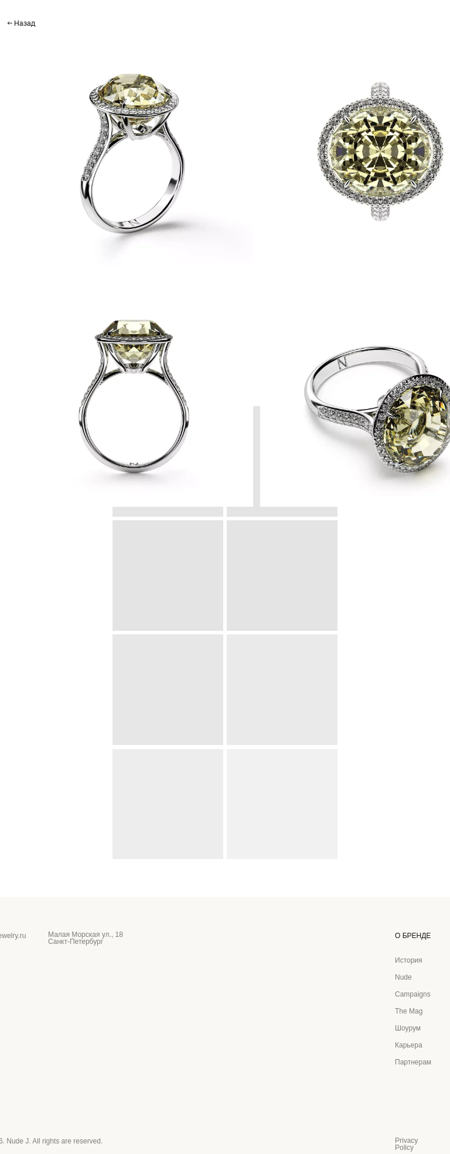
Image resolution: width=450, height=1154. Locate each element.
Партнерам (413, 1062)
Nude (403, 977)
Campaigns (413, 994)
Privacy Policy (406, 1144)
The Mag (408, 1011)
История (408, 960)
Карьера (408, 1045)
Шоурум (408, 1028)
